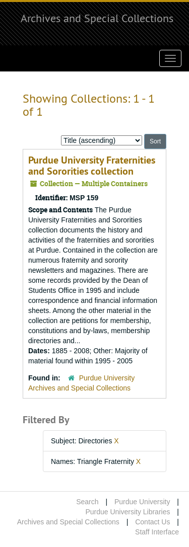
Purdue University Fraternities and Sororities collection (91, 165)
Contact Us (152, 522)
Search (87, 502)
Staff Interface (157, 532)
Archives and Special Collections (97, 18)
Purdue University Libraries (127, 512)
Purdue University (142, 502)
